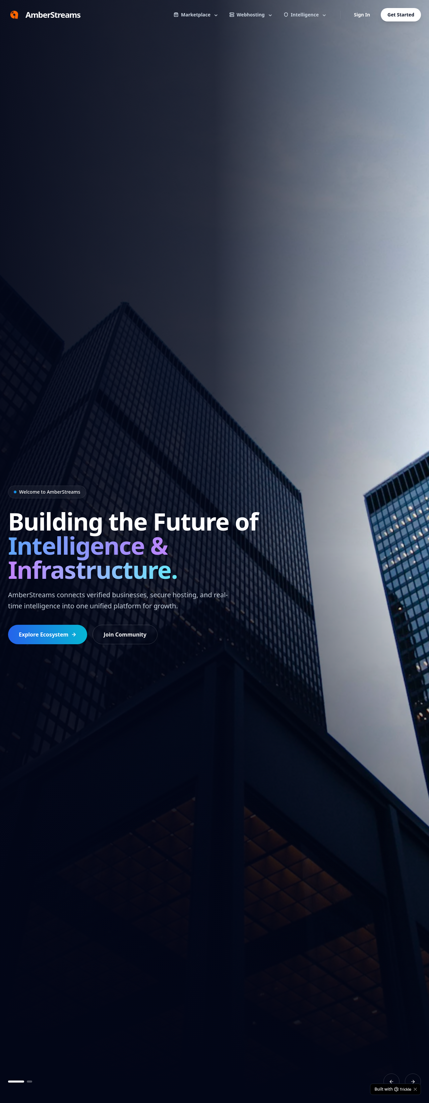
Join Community (125, 634)
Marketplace (196, 14)
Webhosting (251, 14)
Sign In (362, 14)
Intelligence (305, 14)
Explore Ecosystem (47, 634)
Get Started (400, 14)
